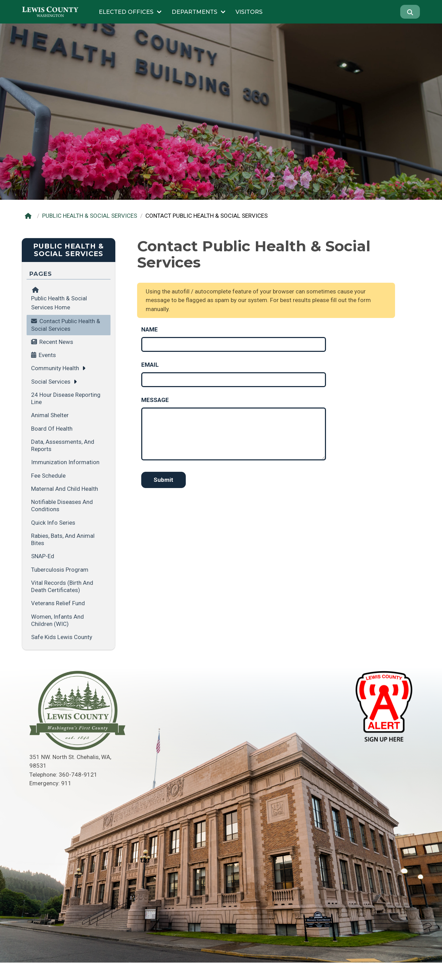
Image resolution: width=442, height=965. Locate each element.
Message (155, 399)
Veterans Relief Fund (58, 603)
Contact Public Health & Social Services (65, 325)
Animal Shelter (50, 415)
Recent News (56, 341)
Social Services (50, 381)
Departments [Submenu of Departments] (194, 11)
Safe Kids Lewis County (61, 637)
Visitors (249, 11)
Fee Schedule (48, 475)
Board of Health (52, 428)
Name (149, 329)
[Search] (410, 12)
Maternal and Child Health (64, 488)
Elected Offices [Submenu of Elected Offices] (126, 11)
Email (150, 364)
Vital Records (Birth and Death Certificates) (62, 586)
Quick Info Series (53, 522)
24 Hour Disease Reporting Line (65, 398)
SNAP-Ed (42, 556)
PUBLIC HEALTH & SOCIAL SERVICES (89, 215)
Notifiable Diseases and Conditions (62, 505)
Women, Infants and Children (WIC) (57, 620)
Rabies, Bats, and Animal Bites (63, 539)
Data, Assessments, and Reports (62, 445)
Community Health (55, 368)
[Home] (29, 216)
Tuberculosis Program (59, 569)
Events (47, 355)
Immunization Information (65, 462)
